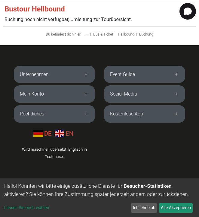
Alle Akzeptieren (176, 207)
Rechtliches (32, 114)
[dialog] (99, 197)
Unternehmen (34, 74)
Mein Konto (32, 94)
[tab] (54, 74)
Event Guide (122, 74)
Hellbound (126, 34)
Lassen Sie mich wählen (26, 207)
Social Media (123, 94)
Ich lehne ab (144, 207)
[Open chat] (187, 11)
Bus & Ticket (103, 34)
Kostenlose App (126, 114)
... (86, 34)
